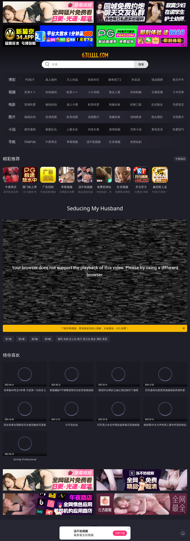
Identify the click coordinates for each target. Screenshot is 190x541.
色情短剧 (136, 142)
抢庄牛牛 (178, 80)
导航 (12, 141)
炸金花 (136, 80)
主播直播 (157, 92)
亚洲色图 (51, 117)
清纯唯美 (136, 117)
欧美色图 (72, 117)
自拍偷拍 (51, 92)
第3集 (35, 339)
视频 (12, 92)
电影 (12, 104)
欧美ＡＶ (72, 92)
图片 (12, 116)
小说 (12, 129)
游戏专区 (93, 80)
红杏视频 (114, 142)
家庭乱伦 (51, 129)
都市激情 (30, 129)
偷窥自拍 (30, 117)
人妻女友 (72, 129)
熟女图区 (157, 117)
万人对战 (72, 80)
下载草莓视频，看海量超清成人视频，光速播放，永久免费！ (123, 328)
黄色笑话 (157, 129)
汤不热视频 (93, 142)
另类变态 (178, 104)
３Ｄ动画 (93, 92)
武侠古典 (93, 129)
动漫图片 (93, 117)
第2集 (21, 339)
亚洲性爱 (30, 104)
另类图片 (178, 117)
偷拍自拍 (51, 104)
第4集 (48, 339)
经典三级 (136, 104)
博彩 (12, 79)
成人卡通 (72, 104)
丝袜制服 (136, 92)
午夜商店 (51, 142)
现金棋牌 (157, 80)
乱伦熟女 (157, 104)
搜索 (141, 64)
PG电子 (30, 80)
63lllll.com (95, 55)
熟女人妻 (114, 92)
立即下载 (120, 533)
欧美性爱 (93, 104)
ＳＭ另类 (178, 92)
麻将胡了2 (114, 80)
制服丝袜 (114, 104)
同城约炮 (30, 142)
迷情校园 (114, 129)
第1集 (8, 339)
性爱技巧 (178, 129)
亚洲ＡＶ (30, 92)
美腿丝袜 (114, 117)
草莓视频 (72, 142)
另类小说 (136, 129)
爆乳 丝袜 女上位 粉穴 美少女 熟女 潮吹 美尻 (82, 339)
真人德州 (51, 80)
